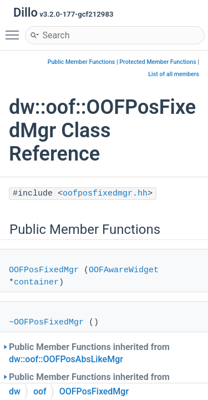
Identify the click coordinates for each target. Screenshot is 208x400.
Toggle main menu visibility (15, 30)
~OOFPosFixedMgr (46, 322)
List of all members (173, 74)
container (36, 282)
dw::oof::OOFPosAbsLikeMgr (66, 359)
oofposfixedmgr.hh (105, 193)
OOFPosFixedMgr (44, 270)
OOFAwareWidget (124, 270)
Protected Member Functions (157, 62)
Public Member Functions (81, 62)
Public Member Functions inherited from (89, 353)
